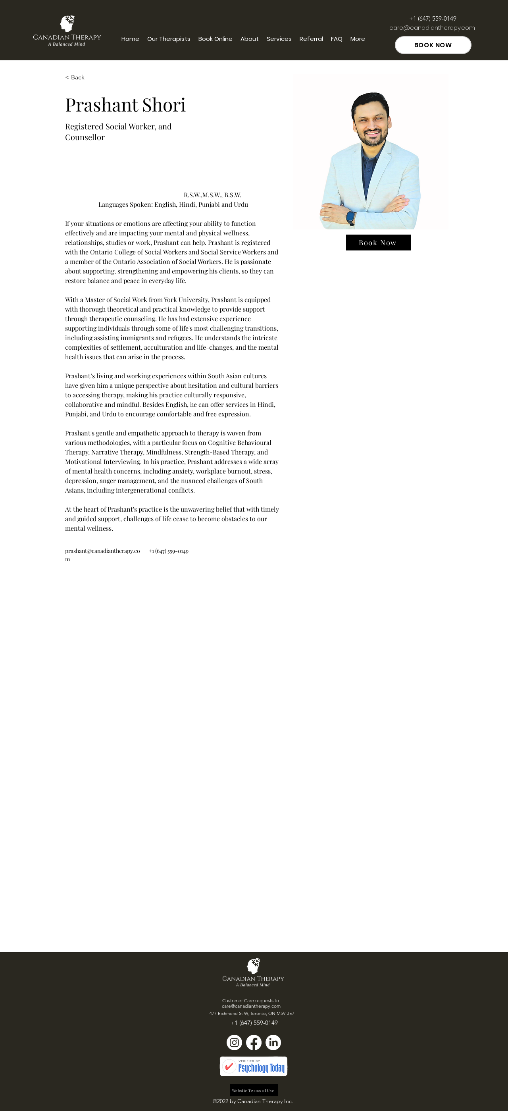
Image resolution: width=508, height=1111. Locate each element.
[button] (80, 77)
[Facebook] (254, 1042)
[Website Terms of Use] (254, 1090)
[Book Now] (378, 242)
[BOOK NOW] (433, 45)
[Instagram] (234, 1042)
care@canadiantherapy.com (432, 27)
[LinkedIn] (273, 1042)
